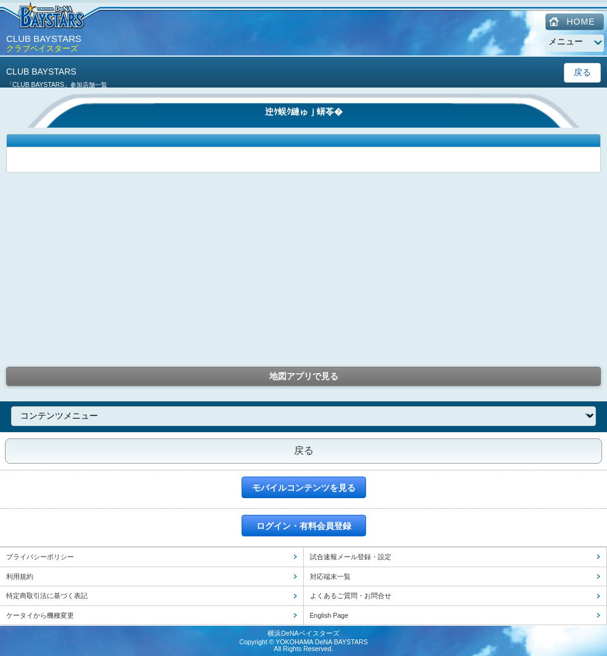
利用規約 (19, 576)
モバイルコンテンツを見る (304, 488)
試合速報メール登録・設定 (350, 556)
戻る (582, 72)
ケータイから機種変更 (40, 615)
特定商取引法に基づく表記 (47, 595)
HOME (581, 22)
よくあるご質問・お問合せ (350, 595)
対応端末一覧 (330, 576)
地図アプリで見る (303, 376)
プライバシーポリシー (40, 556)
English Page (329, 615)
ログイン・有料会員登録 (303, 526)
